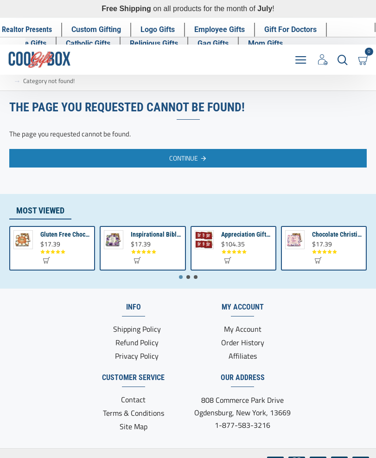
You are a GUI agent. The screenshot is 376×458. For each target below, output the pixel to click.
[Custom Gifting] (97, 29)
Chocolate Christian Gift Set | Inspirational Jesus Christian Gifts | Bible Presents (337, 234)
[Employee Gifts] (220, 29)
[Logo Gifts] (158, 29)
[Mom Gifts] (266, 43)
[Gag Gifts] (213, 43)
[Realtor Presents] (27, 29)
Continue (183, 157)
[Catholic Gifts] (88, 43)
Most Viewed (40, 210)
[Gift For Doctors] (290, 29)
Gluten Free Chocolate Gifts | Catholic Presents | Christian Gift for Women (65, 234)
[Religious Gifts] (154, 43)
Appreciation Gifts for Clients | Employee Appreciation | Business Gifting (246, 234)
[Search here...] (342, 59)
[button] (46, 260)
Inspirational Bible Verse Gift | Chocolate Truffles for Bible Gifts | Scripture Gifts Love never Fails (156, 234)
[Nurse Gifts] (28, 43)
